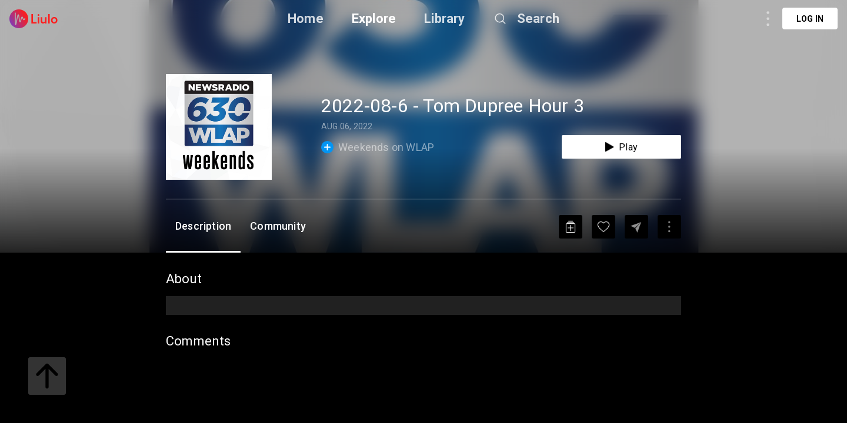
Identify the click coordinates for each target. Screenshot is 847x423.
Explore (374, 18)
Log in (809, 19)
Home (306, 18)
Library (444, 18)
